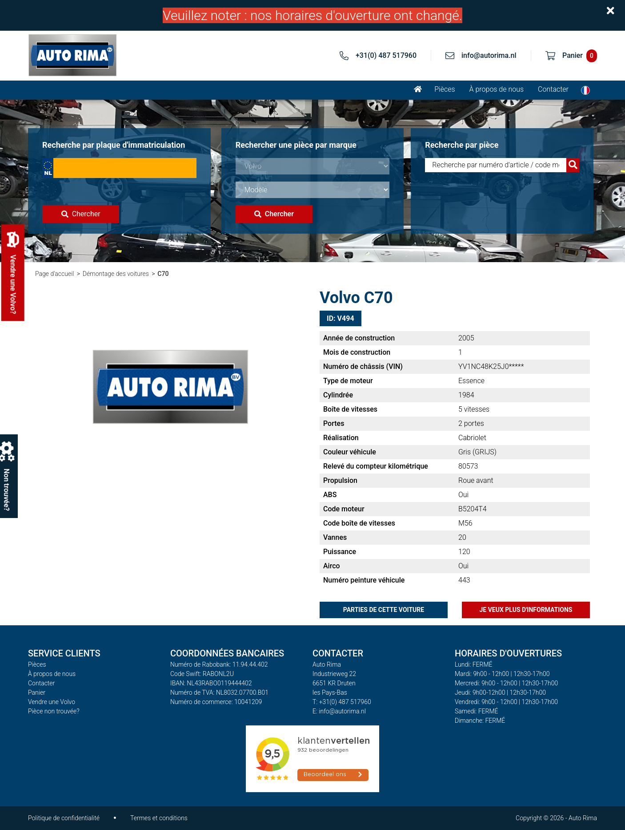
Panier (36, 692)
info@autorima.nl (489, 55)
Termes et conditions (159, 818)
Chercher (80, 214)
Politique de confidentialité (64, 818)
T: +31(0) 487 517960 (341, 701)
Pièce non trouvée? (54, 711)
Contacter (553, 89)
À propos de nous (496, 89)
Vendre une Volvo (51, 701)
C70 (162, 273)
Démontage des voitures (116, 273)
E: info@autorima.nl (339, 711)
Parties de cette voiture (383, 609)
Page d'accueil (54, 273)
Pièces (444, 89)
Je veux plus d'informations (526, 609)
